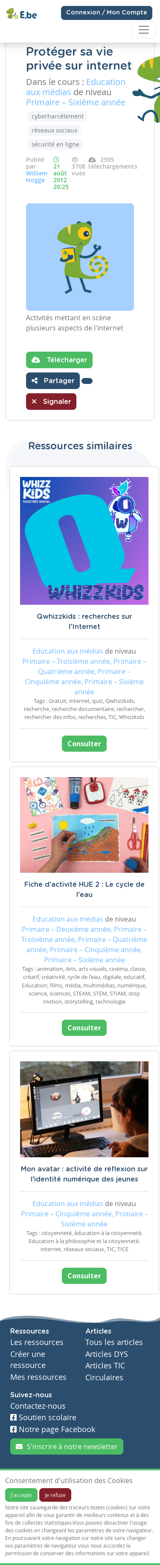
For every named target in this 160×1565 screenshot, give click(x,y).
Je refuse (55, 1495)
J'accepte (21, 1495)
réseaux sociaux (54, 130)
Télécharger (59, 360)
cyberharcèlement (58, 116)
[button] (87, 381)
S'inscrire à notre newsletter (67, 1446)
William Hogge (36, 176)
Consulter (84, 743)
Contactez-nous (38, 1406)
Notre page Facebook (52, 1429)
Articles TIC (105, 1365)
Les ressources (37, 1342)
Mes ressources (38, 1377)
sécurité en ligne (55, 144)
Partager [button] (53, 380)
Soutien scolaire (43, 1417)
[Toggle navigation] (144, 29)
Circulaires (104, 1377)
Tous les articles (114, 1342)
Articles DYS (106, 1354)
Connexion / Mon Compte (106, 13)
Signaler (51, 401)
